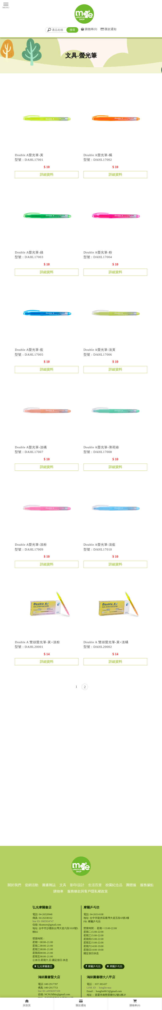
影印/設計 (77, 885)
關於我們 (14, 885)
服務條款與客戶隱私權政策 (87, 891)
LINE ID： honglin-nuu (99, 987)
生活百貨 (95, 885)
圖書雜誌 (49, 885)
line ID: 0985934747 (43, 921)
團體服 (131, 885)
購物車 (58, 891)
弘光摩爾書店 (44, 966)
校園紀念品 (113, 885)
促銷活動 (31, 885)
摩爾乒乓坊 (94, 966)
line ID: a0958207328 (49, 991)
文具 (62, 885)
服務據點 (147, 885)
